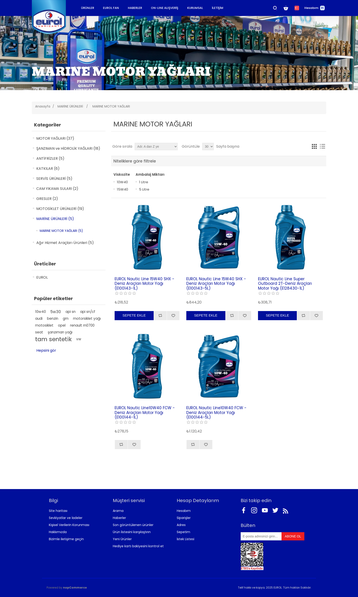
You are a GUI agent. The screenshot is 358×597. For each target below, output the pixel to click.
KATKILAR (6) (48, 168)
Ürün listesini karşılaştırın (132, 532)
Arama (118, 510)
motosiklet (44, 325)
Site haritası (58, 510)
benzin (52, 318)
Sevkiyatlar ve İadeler (65, 518)
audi (38, 318)
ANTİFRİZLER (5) (50, 158)
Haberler (119, 518)
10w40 (40, 311)
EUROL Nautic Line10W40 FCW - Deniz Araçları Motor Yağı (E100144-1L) (145, 412)
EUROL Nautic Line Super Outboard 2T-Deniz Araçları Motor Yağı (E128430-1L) (285, 284)
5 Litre (144, 189)
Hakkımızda (58, 532)
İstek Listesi (185, 539)
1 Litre (143, 182)
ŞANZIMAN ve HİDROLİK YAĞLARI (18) (68, 148)
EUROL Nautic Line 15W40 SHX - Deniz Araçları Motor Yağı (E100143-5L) (216, 284)
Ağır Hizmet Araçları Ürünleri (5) (65, 242)
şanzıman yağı (60, 332)
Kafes (314, 146)
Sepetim (183, 532)
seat (39, 332)
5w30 (55, 311)
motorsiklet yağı (87, 318)
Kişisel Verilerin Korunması (69, 525)
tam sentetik (53, 339)
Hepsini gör (46, 350)
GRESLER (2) (47, 198)
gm (65, 318)
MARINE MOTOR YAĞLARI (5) (61, 230)
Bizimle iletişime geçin (66, 539)
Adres (181, 525)
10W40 (122, 182)
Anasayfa (42, 106)
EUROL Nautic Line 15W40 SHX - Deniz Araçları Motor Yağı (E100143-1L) (144, 284)
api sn (71, 311)
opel (62, 325)
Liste (322, 146)
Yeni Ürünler (122, 539)
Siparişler (184, 518)
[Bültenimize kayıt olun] (261, 536)
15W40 (122, 189)
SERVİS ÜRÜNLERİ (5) (54, 178)
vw (78, 339)
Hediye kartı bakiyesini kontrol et (138, 546)
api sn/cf (87, 311)
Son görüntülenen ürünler (133, 525)
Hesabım (184, 510)
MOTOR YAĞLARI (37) (55, 138)
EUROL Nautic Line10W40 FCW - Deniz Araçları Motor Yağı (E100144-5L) (216, 412)
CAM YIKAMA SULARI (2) (57, 188)
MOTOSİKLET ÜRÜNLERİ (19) (60, 208)
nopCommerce (75, 587)
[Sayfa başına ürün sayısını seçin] (208, 146)
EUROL (42, 277)
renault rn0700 (82, 325)
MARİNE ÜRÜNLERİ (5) (55, 218)
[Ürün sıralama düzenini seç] (156, 146)
